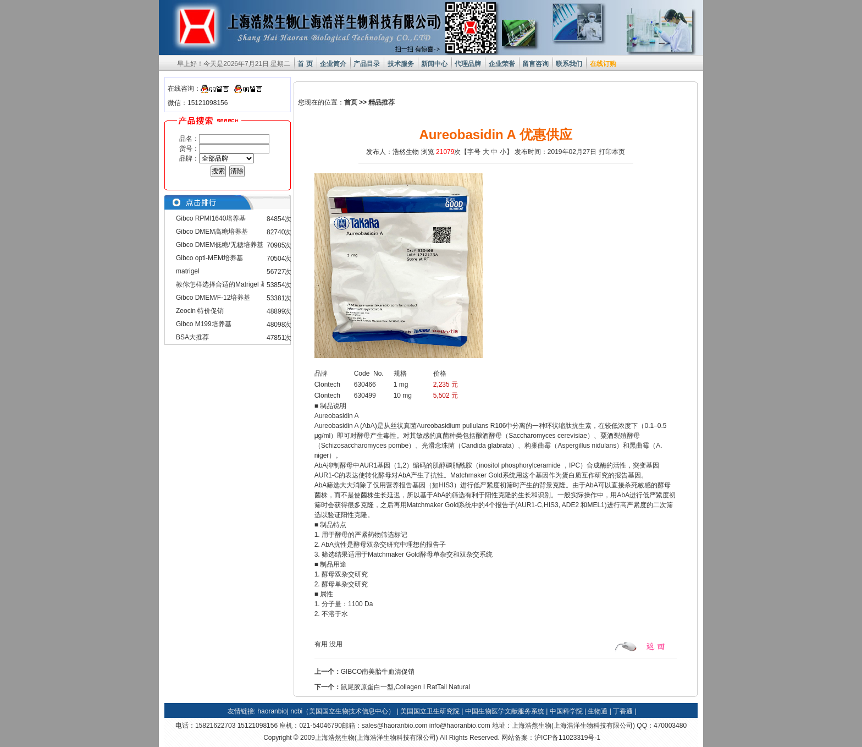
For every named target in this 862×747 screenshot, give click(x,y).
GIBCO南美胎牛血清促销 (378, 671)
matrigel (188, 271)
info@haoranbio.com (459, 725)
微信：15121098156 (198, 103)
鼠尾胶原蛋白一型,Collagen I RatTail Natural (405, 687)
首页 (350, 102)
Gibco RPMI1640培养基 (211, 218)
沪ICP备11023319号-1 (567, 737)
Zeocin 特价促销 (200, 311)
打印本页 (612, 152)
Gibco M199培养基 (203, 324)
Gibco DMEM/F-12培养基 (213, 297)
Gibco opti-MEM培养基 (209, 258)
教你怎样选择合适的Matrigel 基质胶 (228, 284)
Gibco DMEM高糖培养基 (212, 231)
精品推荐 (381, 102)
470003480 (670, 725)
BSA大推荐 (192, 337)
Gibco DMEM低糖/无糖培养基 (219, 245)
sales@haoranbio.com (395, 725)
